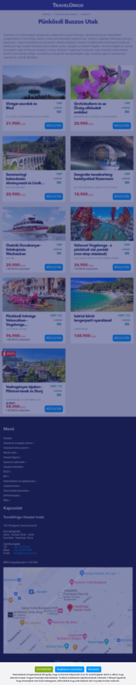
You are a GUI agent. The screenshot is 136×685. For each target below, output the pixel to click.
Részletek (93, 669)
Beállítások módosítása (69, 669)
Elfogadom (44, 669)
